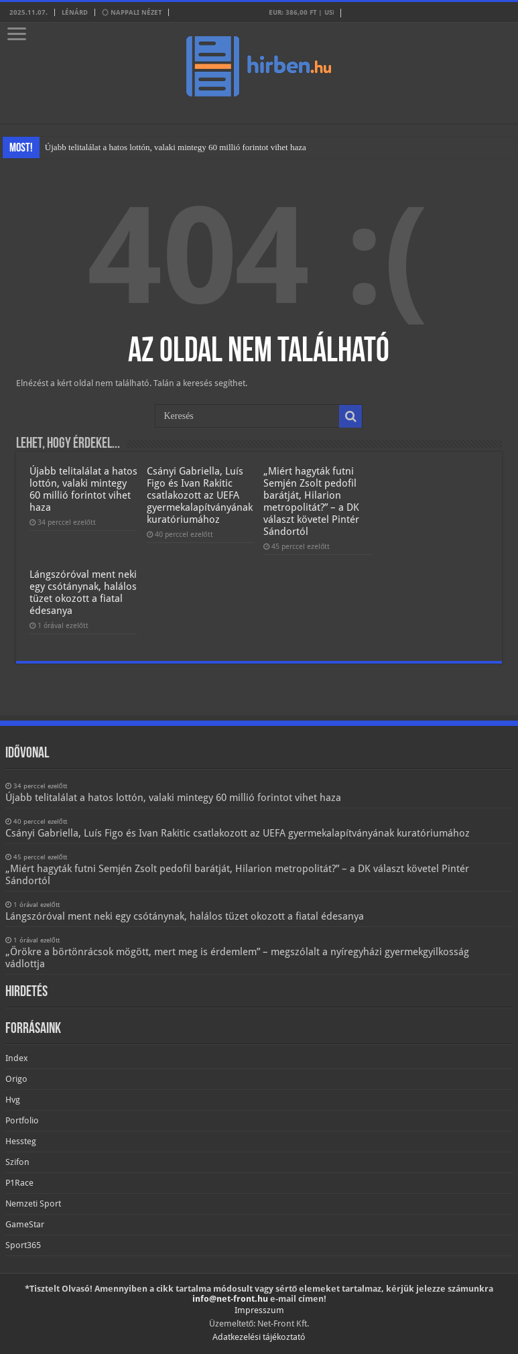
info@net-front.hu (230, 1299)
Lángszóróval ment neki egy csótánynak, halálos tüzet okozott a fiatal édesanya (83, 592)
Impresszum (259, 1310)
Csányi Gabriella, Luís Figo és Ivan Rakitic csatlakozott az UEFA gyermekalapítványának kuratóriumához (200, 495)
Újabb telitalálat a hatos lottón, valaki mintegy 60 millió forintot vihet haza (175, 147)
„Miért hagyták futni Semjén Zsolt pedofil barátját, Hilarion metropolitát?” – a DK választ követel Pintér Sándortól (311, 501)
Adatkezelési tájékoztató (259, 1337)
